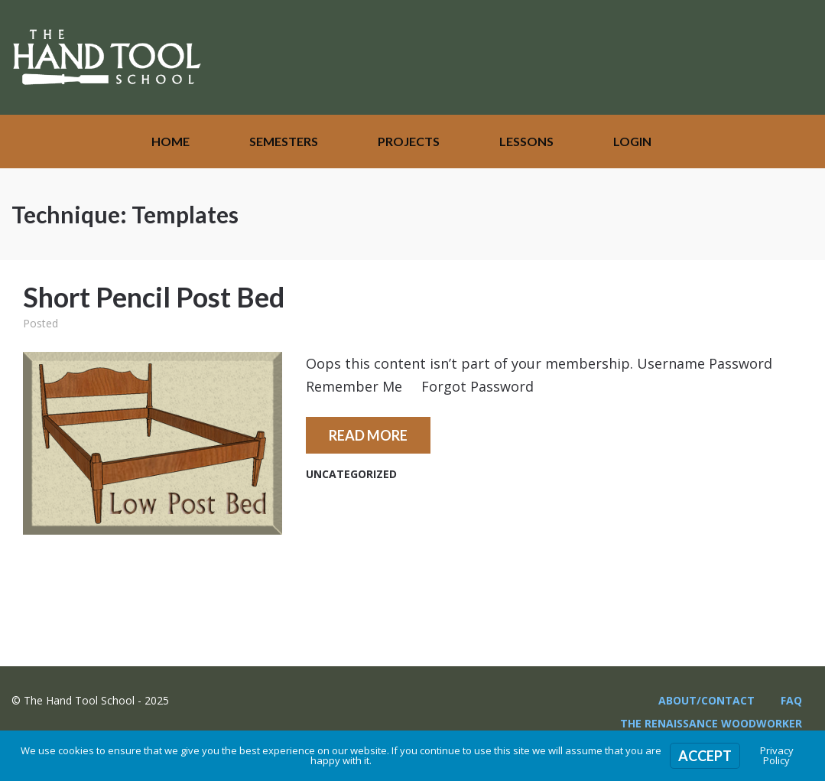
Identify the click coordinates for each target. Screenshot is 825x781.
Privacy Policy (777, 755)
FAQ (791, 700)
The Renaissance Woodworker (711, 723)
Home (170, 141)
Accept (705, 755)
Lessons (526, 141)
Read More (368, 435)
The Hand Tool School (107, 57)
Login (632, 141)
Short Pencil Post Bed (153, 297)
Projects (409, 141)
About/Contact (706, 700)
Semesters (283, 141)
